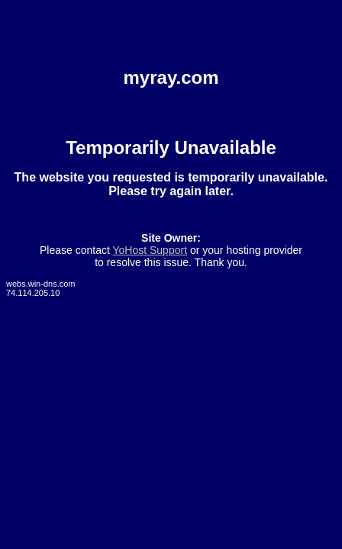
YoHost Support (149, 250)
